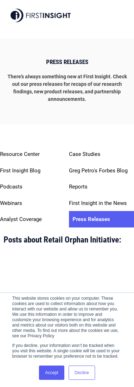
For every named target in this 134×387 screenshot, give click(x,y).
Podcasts (11, 186)
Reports (78, 186)
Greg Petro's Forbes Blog (98, 170)
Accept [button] (51, 372)
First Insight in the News (98, 203)
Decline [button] (82, 372)
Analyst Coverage (21, 219)
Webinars (11, 203)
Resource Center (20, 154)
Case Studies (84, 154)
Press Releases (91, 219)
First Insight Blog (20, 170)
